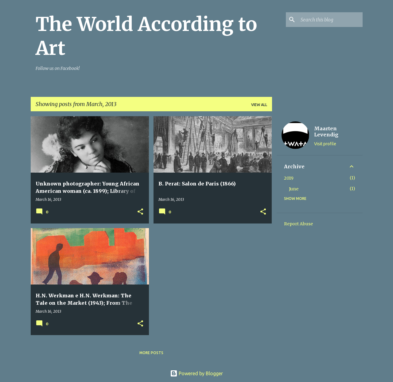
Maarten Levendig (326, 131)
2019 (289, 178)
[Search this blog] (330, 19)
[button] (140, 212)
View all (259, 105)
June (293, 189)
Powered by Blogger (196, 373)
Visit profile (325, 143)
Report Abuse (298, 224)
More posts (151, 353)
